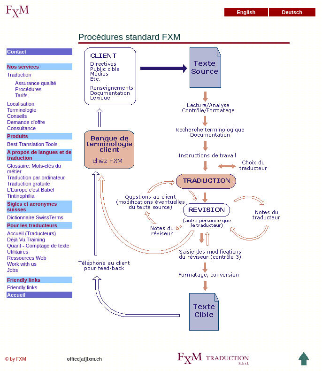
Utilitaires (17, 252)
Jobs (12, 270)
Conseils (17, 116)
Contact (16, 51)
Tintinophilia (20, 196)
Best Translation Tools (32, 144)
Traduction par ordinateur (36, 177)
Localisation (20, 104)
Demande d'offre (26, 122)
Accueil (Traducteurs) (31, 233)
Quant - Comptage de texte (38, 245)
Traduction (19, 74)
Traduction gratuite (28, 183)
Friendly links (22, 287)
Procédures (28, 89)
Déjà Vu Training (26, 239)
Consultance (21, 128)
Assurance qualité (35, 83)
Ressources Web (26, 258)
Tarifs (21, 95)
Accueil (16, 295)
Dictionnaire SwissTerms (35, 217)
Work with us (22, 264)
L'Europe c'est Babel (30, 190)
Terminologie (21, 110)
